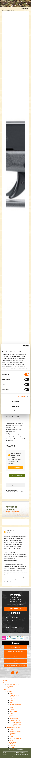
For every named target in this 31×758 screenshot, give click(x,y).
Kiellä (15, 411)
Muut (11, 715)
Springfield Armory (16, 704)
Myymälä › (15, 661)
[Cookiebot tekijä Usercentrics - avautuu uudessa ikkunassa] (22, 346)
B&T (11, 702)
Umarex (16, 8)
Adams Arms (14, 695)
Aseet (3, 8)
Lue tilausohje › (15, 467)
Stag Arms (13, 711)
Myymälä (10, 686)
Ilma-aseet (9, 8)
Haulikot (9, 717)
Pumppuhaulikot (15, 722)
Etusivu (5, 681)
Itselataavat (14, 719)
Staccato (13, 733)
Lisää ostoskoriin (17, 475)
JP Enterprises (14, 697)
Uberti (12, 701)
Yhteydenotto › (15, 608)
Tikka (11, 713)
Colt (11, 708)
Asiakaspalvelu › (15, 647)
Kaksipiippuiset (15, 720)
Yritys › (15, 656)
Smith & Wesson (15, 738)
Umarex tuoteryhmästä (13, 511)
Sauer (12, 710)
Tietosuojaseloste (13, 684)
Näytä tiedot (22, 396)
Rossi (11, 693)
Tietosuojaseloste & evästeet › (15, 665)
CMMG (12, 706)
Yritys (8, 688)
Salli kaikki (15, 401)
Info (4, 682)
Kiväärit (9, 691)
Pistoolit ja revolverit (13, 728)
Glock (12, 735)
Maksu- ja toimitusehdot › (15, 652)
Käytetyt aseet (12, 742)
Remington (17, 724)
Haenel (12, 699)
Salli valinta (15, 406)
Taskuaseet (14, 744)
